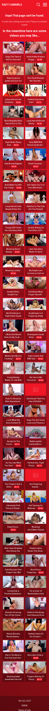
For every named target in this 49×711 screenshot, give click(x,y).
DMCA (24, 705)
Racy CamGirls (12, 4)
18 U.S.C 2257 (24, 701)
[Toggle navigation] (45, 4)
